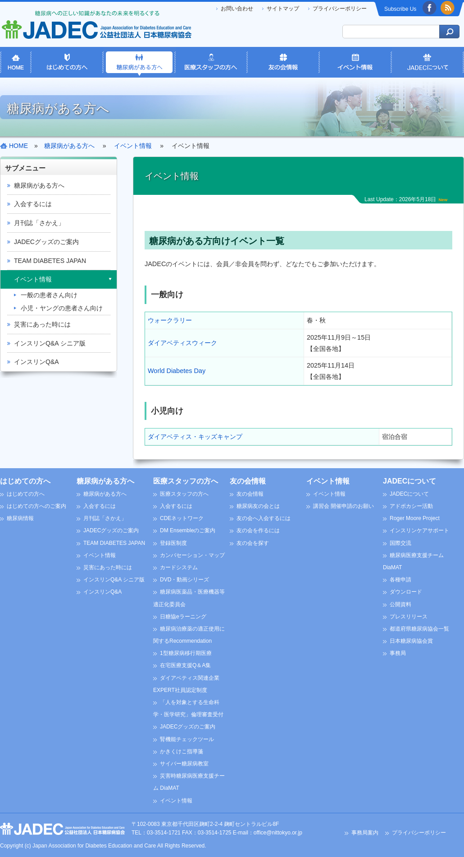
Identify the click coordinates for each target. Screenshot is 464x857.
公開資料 (400, 604)
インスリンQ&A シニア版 (50, 343)
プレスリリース (409, 616)
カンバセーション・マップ (192, 555)
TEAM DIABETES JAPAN (50, 260)
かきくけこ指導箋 (181, 751)
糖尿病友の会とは (258, 506)
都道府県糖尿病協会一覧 (419, 629)
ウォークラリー (170, 320)
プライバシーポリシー (340, 8)
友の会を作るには (258, 530)
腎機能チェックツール (187, 739)
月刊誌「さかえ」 (39, 222)
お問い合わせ (237, 8)
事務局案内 (364, 832)
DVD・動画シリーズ (184, 579)
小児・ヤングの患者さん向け (62, 308)
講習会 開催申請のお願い (343, 506)
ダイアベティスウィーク (182, 342)
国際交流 (400, 543)
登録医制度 (173, 543)
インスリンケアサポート (419, 530)
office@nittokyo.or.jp (278, 832)
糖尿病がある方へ (39, 185)
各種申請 (400, 579)
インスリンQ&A (36, 361)
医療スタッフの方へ (185, 481)
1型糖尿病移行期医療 (186, 653)
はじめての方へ (25, 481)
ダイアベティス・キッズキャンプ (195, 436)
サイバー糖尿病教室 (184, 763)
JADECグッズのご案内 (46, 241)
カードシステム (179, 567)
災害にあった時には (42, 324)
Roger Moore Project (415, 518)
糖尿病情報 (20, 518)
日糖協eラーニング (183, 616)
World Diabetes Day (176, 370)
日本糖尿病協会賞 (411, 641)
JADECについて (409, 481)
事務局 (398, 653)
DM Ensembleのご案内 (187, 530)
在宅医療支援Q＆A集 (185, 665)
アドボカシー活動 (411, 506)
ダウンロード (406, 592)
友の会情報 (248, 481)
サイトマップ (283, 8)
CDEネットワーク (182, 518)
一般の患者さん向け (49, 295)
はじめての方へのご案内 (36, 506)
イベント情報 (33, 279)
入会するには (33, 203)
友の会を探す (253, 543)
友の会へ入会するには (264, 518)
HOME (18, 145)
